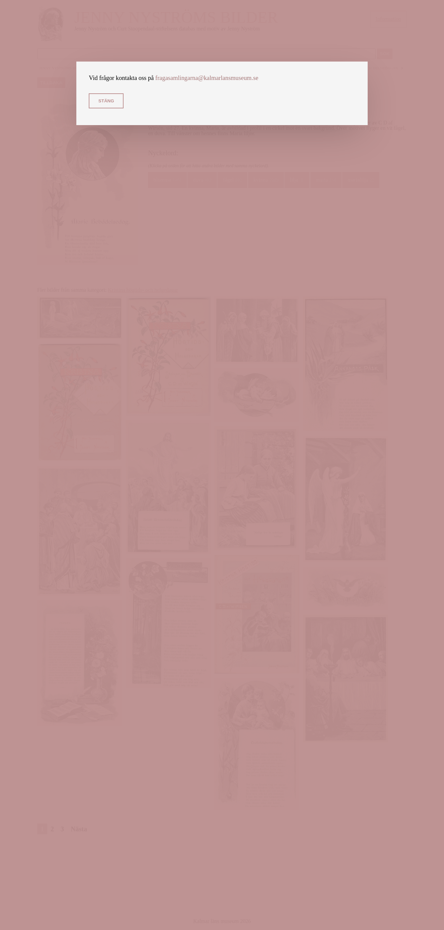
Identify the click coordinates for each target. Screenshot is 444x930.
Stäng (106, 100)
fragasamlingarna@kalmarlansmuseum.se (206, 78)
